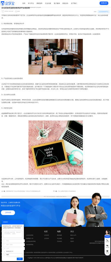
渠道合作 (65, 3)
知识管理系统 (29, 244)
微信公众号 (75, 235)
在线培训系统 (29, 252)
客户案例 (57, 3)
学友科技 (59, 241)
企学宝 (50, 196)
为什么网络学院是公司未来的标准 (67, 191)
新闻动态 (7, 7)
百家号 (75, 241)
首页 (23, 3)
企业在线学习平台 (67, 252)
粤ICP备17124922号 (78, 257)
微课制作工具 (29, 238)
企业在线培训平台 (16, 7)
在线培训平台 (50, 15)
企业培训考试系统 (31, 241)
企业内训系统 (29, 235)
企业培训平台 (5, 113)
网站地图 (59, 235)
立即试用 (8, 212)
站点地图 (59, 238)
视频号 (75, 238)
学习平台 (31, 3)
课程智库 (39, 3)
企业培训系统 (59, 252)
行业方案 (48, 3)
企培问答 (46, 235)
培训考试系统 (51, 252)
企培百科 (46, 238)
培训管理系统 (37, 252)
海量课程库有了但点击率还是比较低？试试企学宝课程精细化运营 (23, 191)
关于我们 (74, 3)
